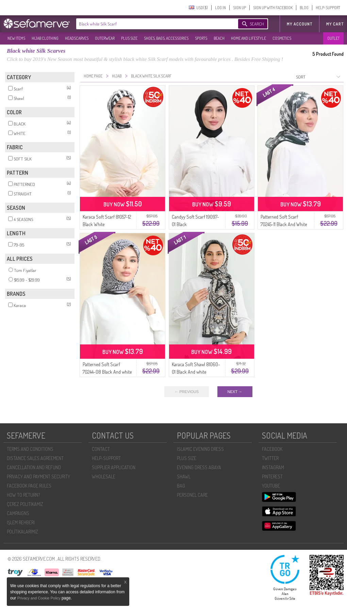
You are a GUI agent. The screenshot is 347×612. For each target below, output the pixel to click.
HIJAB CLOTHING (45, 38)
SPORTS (201, 38)
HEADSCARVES (76, 38)
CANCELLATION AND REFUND (34, 467)
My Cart (335, 24)
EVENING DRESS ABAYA (199, 467)
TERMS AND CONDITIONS (30, 449)
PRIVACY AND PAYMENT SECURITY (38, 476)
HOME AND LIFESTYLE (248, 38)
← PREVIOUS (187, 392)
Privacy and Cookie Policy (39, 598)
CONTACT (101, 449)
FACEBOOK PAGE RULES (29, 486)
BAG (181, 486)
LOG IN (220, 7)
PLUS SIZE (129, 38)
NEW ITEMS (16, 38)
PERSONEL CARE (192, 495)
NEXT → (235, 392)
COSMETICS (281, 38)
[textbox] (150, 23)
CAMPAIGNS (18, 513)
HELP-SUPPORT (328, 7)
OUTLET (333, 38)
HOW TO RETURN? (23, 495)
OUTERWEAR (105, 38)
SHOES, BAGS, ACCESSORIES (166, 38)
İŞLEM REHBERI (21, 522)
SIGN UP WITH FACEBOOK (273, 7)
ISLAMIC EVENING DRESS (200, 449)
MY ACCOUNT (299, 24)
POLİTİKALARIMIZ (22, 531)
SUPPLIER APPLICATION (113, 467)
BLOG (304, 7)
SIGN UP (239, 7)
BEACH (219, 38)
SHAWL (184, 476)
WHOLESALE (103, 476)
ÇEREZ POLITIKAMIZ (25, 504)
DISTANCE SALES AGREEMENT (35, 458)
